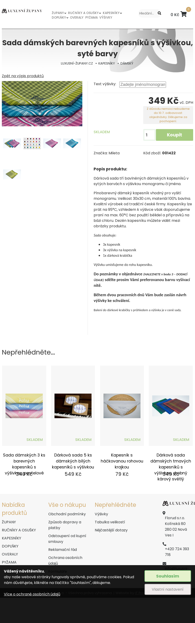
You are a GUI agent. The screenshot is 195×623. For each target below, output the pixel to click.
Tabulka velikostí (110, 522)
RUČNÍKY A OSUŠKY (83, 13)
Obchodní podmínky (67, 514)
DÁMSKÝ (126, 63)
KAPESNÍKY (111, 13)
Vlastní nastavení (168, 589)
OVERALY (77, 17)
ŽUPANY (58, 13)
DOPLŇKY (59, 17)
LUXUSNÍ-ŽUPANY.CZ (77, 63)
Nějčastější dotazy (111, 530)
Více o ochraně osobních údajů (32, 594)
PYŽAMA (92, 17)
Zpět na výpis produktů (23, 76)
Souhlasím (167, 576)
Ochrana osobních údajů (65, 560)
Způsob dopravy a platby (64, 524)
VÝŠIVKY (106, 17)
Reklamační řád (62, 549)
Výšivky (101, 514)
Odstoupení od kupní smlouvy (67, 538)
